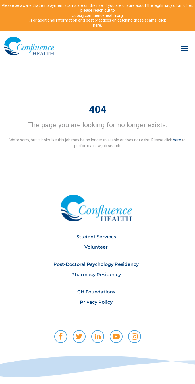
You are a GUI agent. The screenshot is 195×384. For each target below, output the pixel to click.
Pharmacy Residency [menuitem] (96, 274)
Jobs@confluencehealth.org (97, 15)
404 (98, 110)
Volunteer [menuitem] (96, 247)
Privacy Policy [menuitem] (96, 302)
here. (97, 25)
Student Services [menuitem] (96, 236)
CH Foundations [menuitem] (96, 292)
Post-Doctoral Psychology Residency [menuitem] (96, 264)
